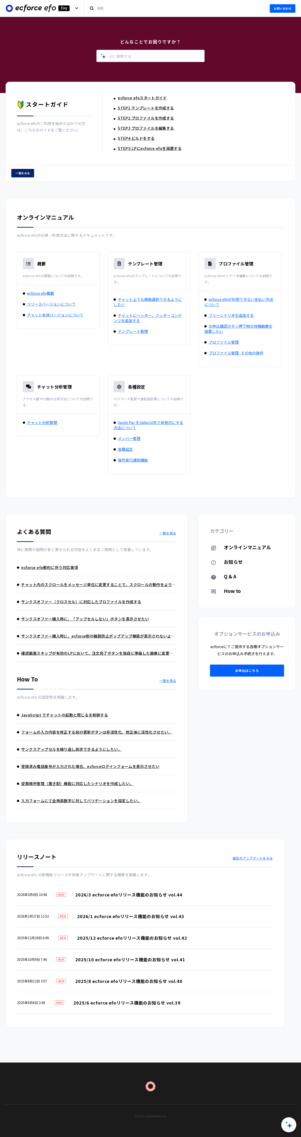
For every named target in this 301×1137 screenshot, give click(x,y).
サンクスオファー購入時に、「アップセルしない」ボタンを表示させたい (83, 619)
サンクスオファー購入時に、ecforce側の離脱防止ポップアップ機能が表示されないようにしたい (96, 636)
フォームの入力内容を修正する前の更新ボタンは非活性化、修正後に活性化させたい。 (94, 732)
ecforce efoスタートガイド (140, 98)
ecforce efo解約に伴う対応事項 (47, 567)
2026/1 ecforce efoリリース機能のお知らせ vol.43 (130, 916)
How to (226, 591)
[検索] (174, 8)
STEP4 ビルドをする (134, 138)
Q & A (223, 576)
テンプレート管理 (145, 263)
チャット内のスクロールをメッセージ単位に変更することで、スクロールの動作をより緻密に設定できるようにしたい (96, 584)
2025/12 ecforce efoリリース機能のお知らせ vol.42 (132, 938)
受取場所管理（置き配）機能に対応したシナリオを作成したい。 (75, 783)
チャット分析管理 (54, 386)
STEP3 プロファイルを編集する (144, 128)
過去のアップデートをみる (253, 858)
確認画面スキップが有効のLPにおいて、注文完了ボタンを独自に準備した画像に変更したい (95, 653)
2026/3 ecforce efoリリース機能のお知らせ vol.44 (128, 895)
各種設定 (136, 386)
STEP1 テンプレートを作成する (144, 108)
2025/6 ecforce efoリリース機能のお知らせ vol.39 (127, 1003)
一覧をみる (22, 173)
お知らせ (227, 561)
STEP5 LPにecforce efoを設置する (148, 148)
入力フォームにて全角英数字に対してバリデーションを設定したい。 (79, 800)
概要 (41, 263)
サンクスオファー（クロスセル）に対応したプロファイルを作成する (79, 601)
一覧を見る (167, 533)
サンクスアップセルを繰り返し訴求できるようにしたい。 (69, 749)
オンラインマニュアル (241, 547)
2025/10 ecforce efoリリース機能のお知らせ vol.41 (130, 959)
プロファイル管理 (236, 263)
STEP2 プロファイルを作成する (144, 118)
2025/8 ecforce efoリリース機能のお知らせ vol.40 (128, 981)
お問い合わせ (282, 8)
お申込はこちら (247, 670)
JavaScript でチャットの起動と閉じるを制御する (62, 715)
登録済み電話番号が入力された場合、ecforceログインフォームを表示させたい (88, 766)
